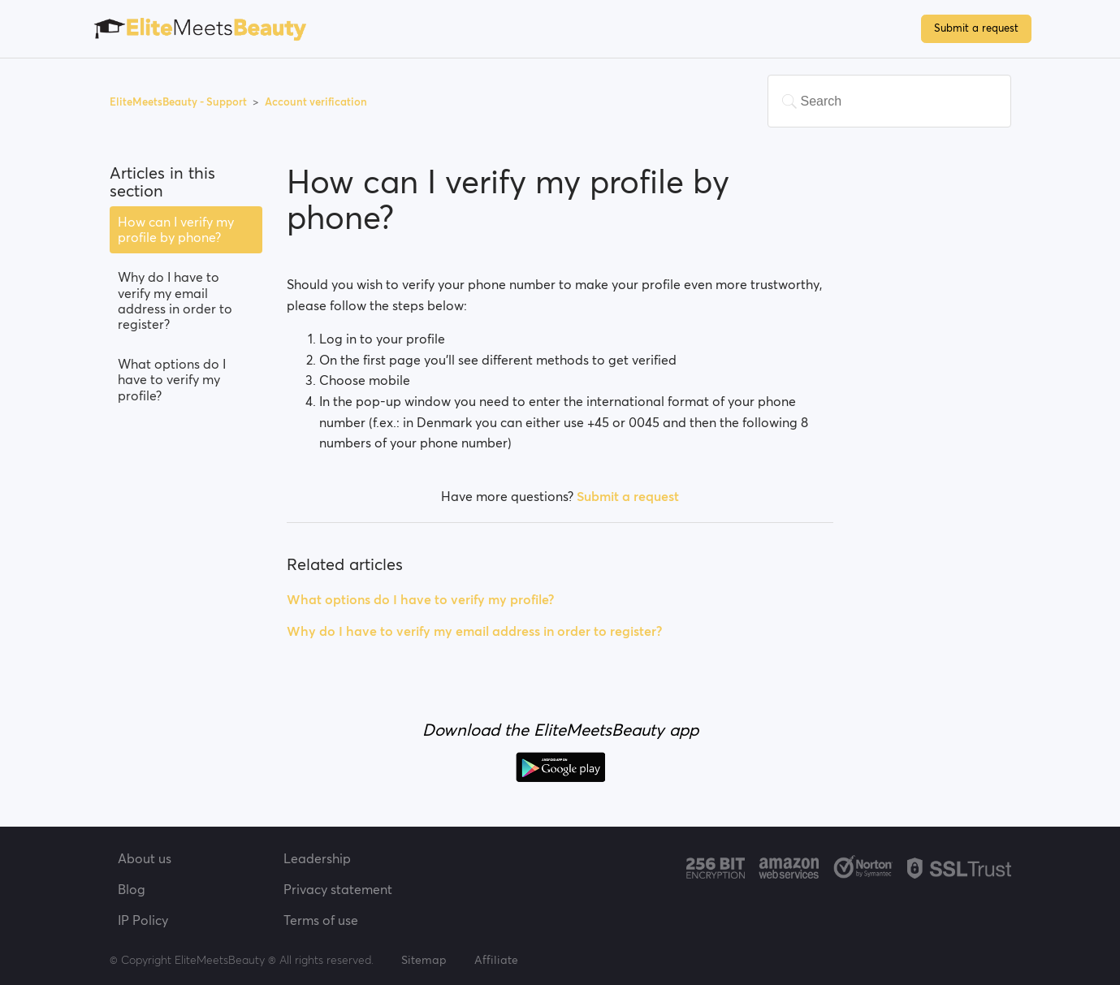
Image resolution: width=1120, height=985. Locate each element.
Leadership (317, 858)
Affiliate (496, 960)
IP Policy (143, 920)
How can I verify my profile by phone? (176, 229)
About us (144, 858)
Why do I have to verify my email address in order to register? (175, 300)
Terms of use (320, 920)
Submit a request (976, 28)
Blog (131, 889)
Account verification (316, 102)
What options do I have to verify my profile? (172, 379)
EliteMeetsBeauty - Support (179, 102)
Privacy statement (337, 889)
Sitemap (424, 960)
